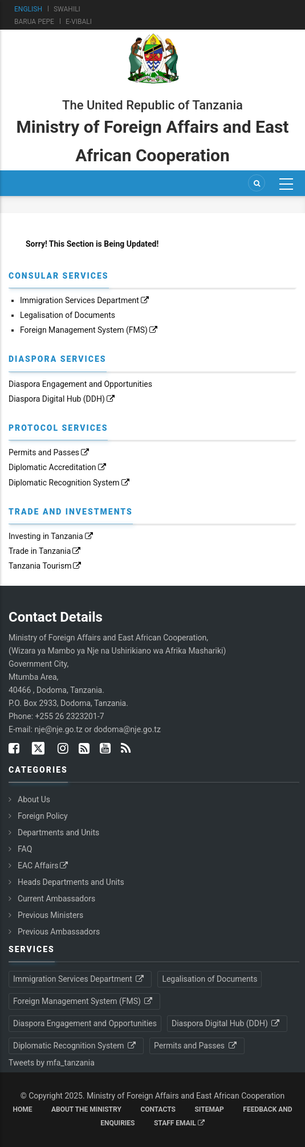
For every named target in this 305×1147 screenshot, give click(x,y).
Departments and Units (58, 832)
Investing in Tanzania (52, 536)
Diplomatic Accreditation (58, 467)
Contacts (158, 1109)
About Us (34, 799)
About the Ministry (86, 1109)
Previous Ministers (50, 915)
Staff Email (179, 1123)
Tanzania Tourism (46, 565)
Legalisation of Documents (67, 315)
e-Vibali (79, 22)
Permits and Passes (50, 452)
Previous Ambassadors (59, 931)
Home (22, 1109)
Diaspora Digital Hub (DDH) (62, 398)
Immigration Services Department (85, 300)
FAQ (25, 849)
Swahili (67, 9)
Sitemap (208, 1109)
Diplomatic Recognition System (70, 482)
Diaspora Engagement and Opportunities (80, 384)
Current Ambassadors (56, 898)
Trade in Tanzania (45, 551)
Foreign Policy (43, 816)
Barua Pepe (34, 22)
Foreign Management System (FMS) (89, 329)
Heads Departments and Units (71, 882)
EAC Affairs (44, 865)
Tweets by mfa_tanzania (52, 1062)
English (28, 9)
